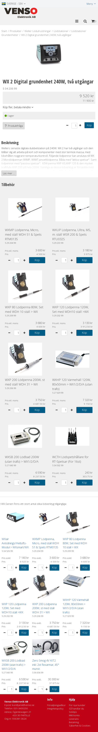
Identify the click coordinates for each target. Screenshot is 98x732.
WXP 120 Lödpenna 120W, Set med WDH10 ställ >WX (14, 608)
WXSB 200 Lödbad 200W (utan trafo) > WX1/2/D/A (13, 665)
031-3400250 (21, 708)
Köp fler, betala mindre (17, 107)
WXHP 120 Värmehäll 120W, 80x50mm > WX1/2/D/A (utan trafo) (72, 384)
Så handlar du (76, 708)
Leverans (74, 718)
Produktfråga (13, 125)
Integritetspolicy (55, 708)
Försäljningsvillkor (56, 705)
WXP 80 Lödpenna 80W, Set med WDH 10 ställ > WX (75, 543)
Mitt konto (74, 715)
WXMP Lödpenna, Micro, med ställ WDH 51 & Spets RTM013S (23, 234)
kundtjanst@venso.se (23, 705)
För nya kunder (77, 705)
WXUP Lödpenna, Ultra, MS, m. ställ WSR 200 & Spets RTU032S (71, 234)
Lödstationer (61, 31)
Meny (90, 3)
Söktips (73, 711)
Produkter (16, 31)
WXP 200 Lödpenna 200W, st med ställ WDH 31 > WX (44, 608)
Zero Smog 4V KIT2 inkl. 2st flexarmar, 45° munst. (45, 665)
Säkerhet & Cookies (79, 725)
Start (4, 31)
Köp (89, 125)
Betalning (74, 722)
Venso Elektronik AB (16, 701)
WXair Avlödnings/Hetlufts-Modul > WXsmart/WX (15, 543)
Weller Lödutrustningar (37, 31)
